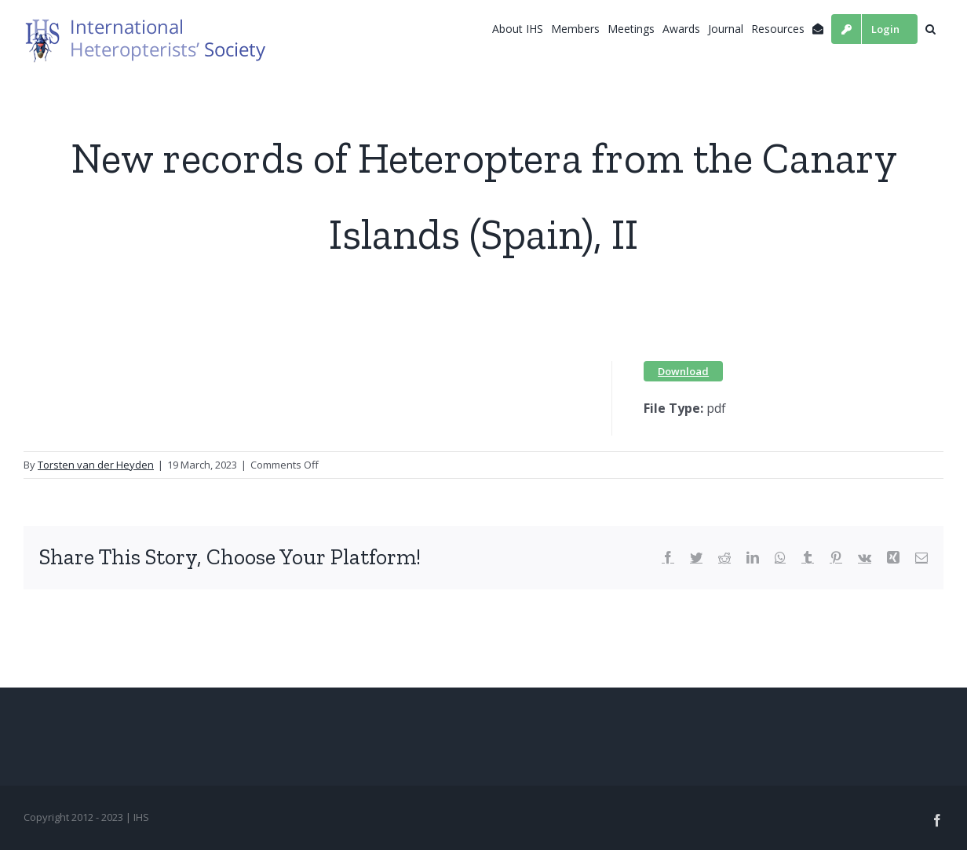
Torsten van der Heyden (96, 465)
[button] (930, 29)
